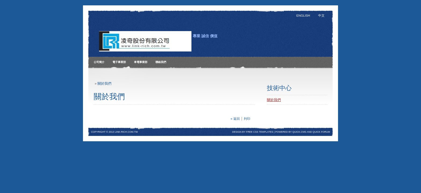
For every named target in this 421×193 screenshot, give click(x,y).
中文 (321, 15)
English (303, 15)
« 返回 (235, 119)
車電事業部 (140, 62)
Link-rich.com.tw (126, 132)
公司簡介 (99, 62)
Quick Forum (321, 132)
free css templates (259, 132)
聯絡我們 (160, 62)
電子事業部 (119, 62)
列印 (247, 119)
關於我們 (104, 83)
